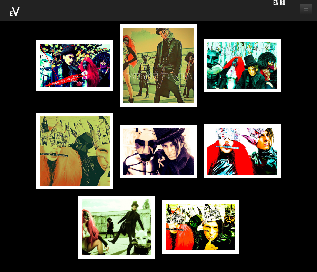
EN (276, 3)
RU (282, 3)
